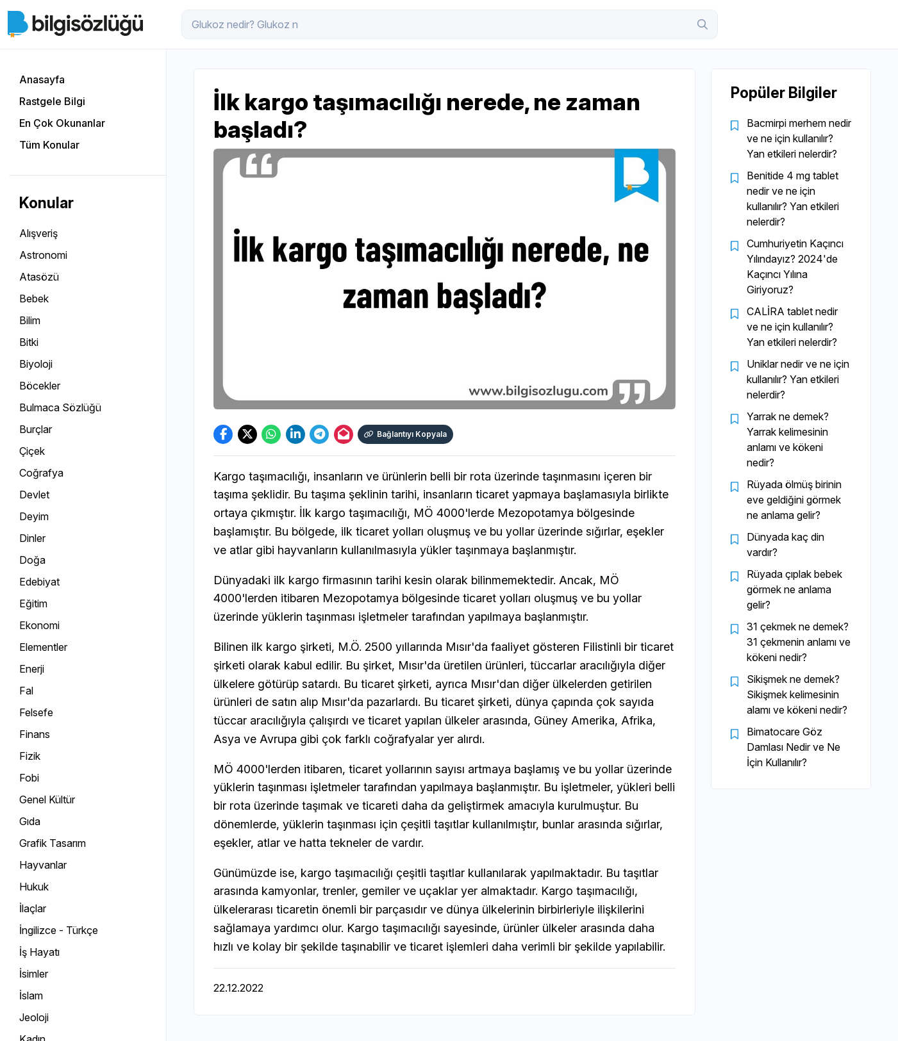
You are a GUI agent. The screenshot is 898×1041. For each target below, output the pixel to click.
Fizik (29, 756)
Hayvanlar (43, 864)
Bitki (28, 342)
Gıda (29, 821)
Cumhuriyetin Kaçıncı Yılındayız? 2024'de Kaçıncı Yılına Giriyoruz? (795, 266)
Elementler (43, 647)
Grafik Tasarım (52, 843)
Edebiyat (39, 581)
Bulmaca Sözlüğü (60, 407)
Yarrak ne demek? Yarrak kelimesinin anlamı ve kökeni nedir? (788, 439)
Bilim (29, 320)
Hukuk (34, 886)
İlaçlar (32, 908)
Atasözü (39, 276)
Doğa (32, 559)
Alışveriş (38, 233)
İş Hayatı (39, 952)
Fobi (29, 777)
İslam (31, 995)
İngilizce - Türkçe (58, 930)
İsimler (33, 973)
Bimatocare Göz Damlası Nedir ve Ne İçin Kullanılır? (793, 747)
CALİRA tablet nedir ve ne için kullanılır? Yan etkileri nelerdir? (792, 326)
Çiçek (32, 451)
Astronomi (43, 255)
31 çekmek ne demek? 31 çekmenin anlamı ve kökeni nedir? (799, 642)
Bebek (34, 298)
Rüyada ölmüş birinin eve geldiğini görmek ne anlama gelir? (794, 499)
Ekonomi (39, 625)
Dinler (32, 538)
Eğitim (33, 603)
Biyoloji (36, 363)
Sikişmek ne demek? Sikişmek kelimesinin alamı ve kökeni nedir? (797, 694)
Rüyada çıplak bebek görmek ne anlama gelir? (794, 589)
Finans (34, 734)
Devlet (34, 494)
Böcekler (39, 385)
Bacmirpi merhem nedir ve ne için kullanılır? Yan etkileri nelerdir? (799, 138)
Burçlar (35, 429)
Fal (26, 690)
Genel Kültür (47, 799)
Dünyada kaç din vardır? (785, 544)
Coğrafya (41, 472)
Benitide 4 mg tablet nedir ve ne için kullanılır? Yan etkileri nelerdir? (793, 198)
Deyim (34, 516)
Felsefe (36, 712)
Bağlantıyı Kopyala (405, 434)
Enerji (31, 668)
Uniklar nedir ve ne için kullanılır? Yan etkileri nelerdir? (798, 379)
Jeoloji (34, 1017)
